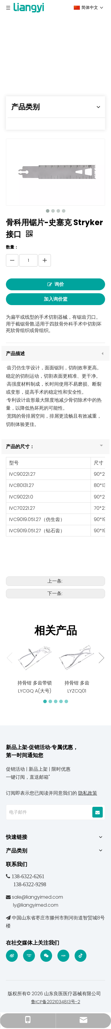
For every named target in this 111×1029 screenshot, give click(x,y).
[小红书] (63, 956)
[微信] (46, 956)
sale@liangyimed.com (37, 897)
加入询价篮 (55, 299)
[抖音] (80, 956)
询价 (55, 284)
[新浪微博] (12, 956)
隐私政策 (87, 793)
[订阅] (97, 812)
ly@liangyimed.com (35, 905)
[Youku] (29, 956)
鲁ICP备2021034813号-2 (55, 1001)
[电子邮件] (48, 812)
